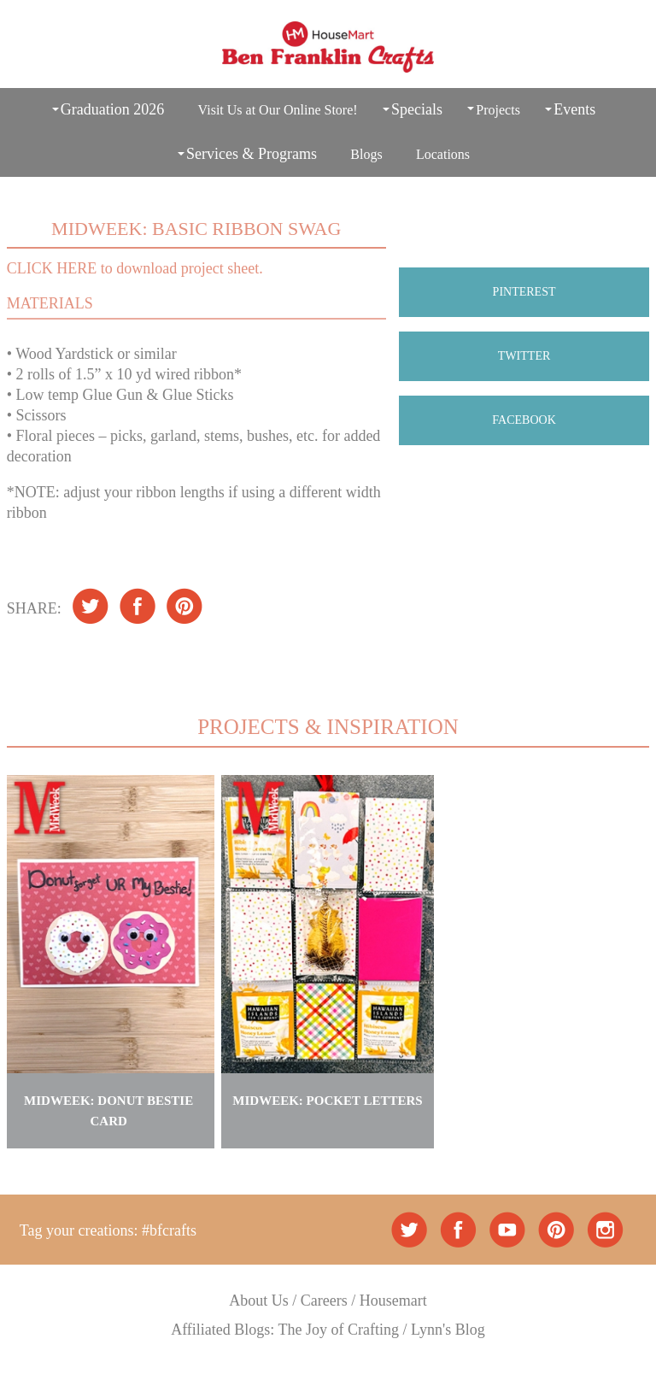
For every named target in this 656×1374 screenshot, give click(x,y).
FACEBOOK (523, 420)
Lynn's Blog (448, 1329)
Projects (498, 110)
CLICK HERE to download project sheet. (135, 268)
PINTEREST (524, 291)
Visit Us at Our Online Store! (278, 110)
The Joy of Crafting (338, 1329)
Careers (324, 1300)
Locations (443, 154)
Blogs (366, 154)
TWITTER (524, 355)
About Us (259, 1300)
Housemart (393, 1300)
